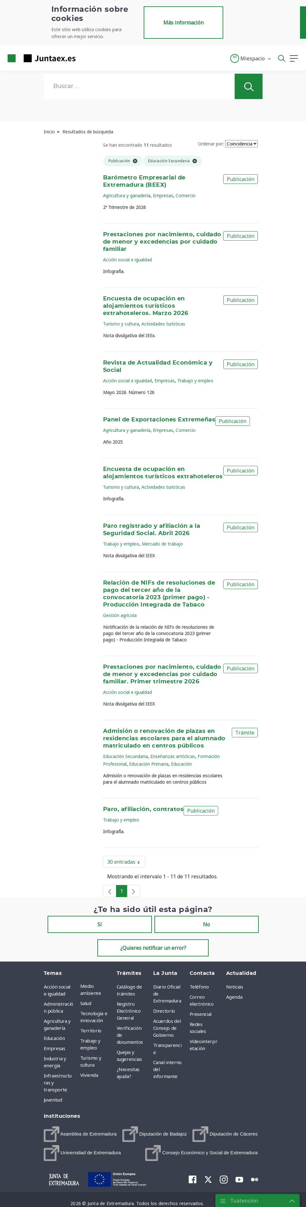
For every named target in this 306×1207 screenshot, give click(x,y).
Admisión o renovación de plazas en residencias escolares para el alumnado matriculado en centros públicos (164, 738)
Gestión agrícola (120, 615)
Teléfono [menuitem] (199, 986)
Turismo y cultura (121, 324)
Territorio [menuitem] (91, 1030)
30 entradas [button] (126, 863)
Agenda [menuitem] (234, 997)
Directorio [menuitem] (164, 1011)
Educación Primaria (148, 764)
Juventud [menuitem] (53, 1099)
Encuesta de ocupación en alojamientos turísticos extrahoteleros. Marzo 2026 (145, 306)
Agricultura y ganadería (126, 195)
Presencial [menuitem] (201, 1014)
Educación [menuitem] (54, 1038)
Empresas (163, 195)
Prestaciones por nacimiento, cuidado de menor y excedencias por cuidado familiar (162, 242)
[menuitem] (80, 1134)
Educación (181, 764)
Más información (183, 22)
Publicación (240, 179)
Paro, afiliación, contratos (143, 809)
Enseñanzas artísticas (172, 756)
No (206, 924)
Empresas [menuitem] (54, 1048)
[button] (251, 58)
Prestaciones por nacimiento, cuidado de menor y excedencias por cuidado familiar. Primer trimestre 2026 (162, 674)
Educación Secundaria (125, 756)
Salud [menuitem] (85, 1003)
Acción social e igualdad (127, 260)
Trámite (244, 732)
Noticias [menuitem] (234, 986)
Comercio (186, 195)
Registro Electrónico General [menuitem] (129, 1011)
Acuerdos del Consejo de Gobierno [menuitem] (167, 1028)
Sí (99, 924)
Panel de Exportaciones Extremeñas (159, 420)
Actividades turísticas (163, 324)
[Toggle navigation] (84, 58)
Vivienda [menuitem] (89, 1075)
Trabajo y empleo (195, 381)
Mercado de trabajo (162, 544)
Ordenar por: (211, 144)
